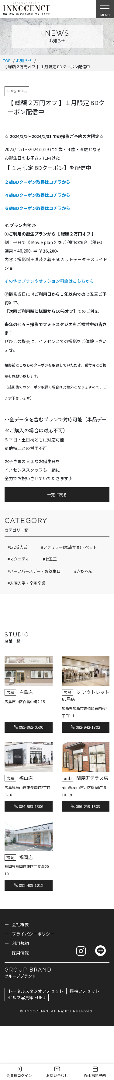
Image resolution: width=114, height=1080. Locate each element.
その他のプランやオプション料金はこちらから (49, 281)
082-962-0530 (28, 727)
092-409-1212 (28, 885)
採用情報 (20, 953)
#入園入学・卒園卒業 (26, 583)
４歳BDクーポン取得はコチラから (37, 195)
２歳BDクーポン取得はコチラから (37, 182)
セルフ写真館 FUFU (26, 997)
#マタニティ (18, 559)
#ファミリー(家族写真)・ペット (69, 547)
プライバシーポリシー (33, 934)
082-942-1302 (85, 727)
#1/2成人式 (17, 547)
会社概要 (20, 924)
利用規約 (20, 943)
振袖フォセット (84, 991)
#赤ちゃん (83, 571)
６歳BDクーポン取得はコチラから (37, 208)
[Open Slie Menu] (105, 9)
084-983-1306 (28, 806)
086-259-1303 (85, 806)
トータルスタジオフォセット (35, 991)
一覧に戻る (57, 495)
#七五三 (50, 559)
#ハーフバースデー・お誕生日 (34, 571)
